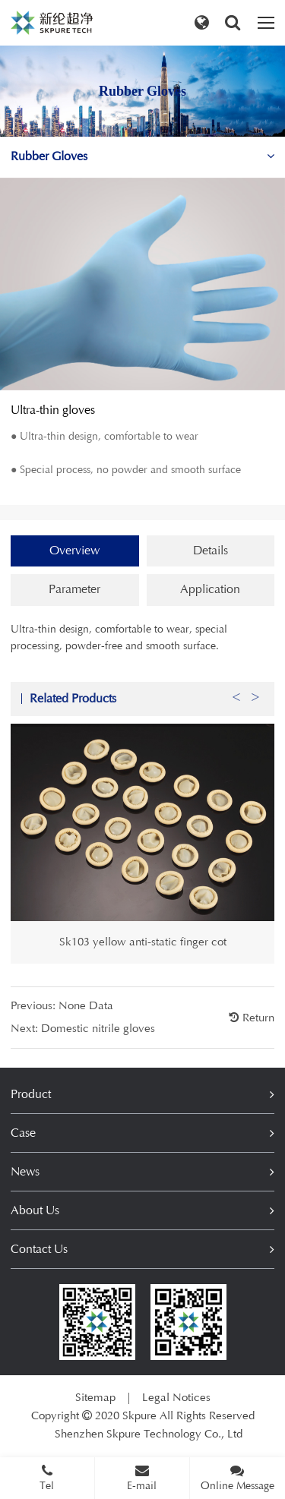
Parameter (74, 589)
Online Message (237, 1477)
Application (210, 589)
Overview (74, 550)
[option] (142, 864)
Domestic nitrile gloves (98, 1048)
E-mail (142, 1477)
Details (210, 550)
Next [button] (255, 713)
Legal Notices (176, 1397)
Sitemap (95, 1397)
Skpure (139, 1416)
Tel (47, 1477)
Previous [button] (236, 713)
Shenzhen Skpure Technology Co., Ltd (148, 1434)
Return (256, 1037)
